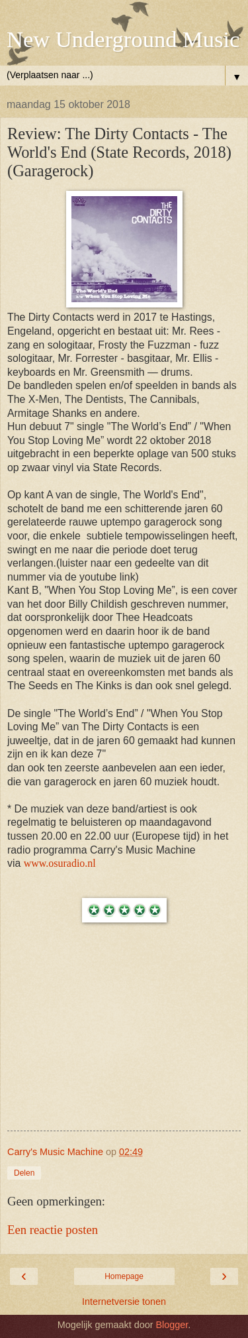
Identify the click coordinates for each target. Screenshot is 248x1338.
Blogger (171, 1324)
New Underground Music (123, 39)
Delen (24, 1173)
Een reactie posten (52, 1230)
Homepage (124, 1276)
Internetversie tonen (124, 1301)
